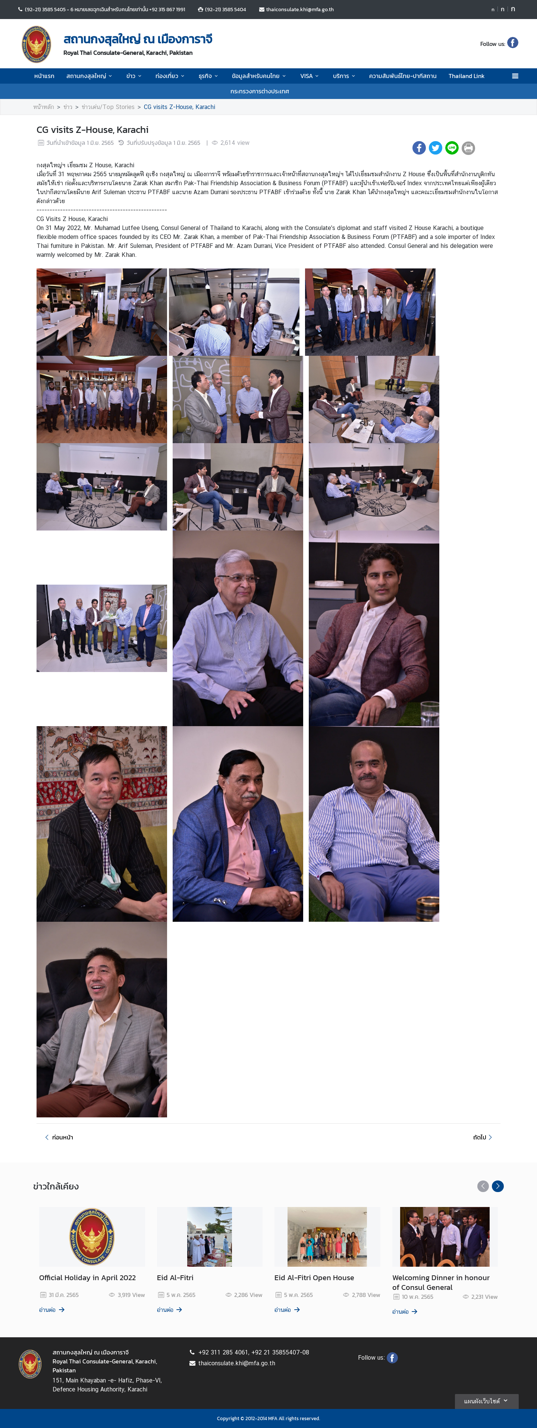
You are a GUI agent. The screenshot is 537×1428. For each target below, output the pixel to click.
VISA (310, 75)
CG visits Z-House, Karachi (179, 107)
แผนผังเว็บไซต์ (487, 1400)
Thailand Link (467, 75)
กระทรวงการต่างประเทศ (259, 91)
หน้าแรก (44, 75)
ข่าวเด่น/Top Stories (108, 107)
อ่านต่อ (52, 1309)
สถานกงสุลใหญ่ (90, 75)
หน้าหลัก (43, 107)
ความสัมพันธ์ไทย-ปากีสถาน (403, 75)
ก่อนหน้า (58, 1137)
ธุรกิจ (209, 75)
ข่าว (135, 75)
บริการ (345, 75)
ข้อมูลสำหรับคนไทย (260, 75)
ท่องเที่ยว (171, 75)
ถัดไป (483, 1137)
